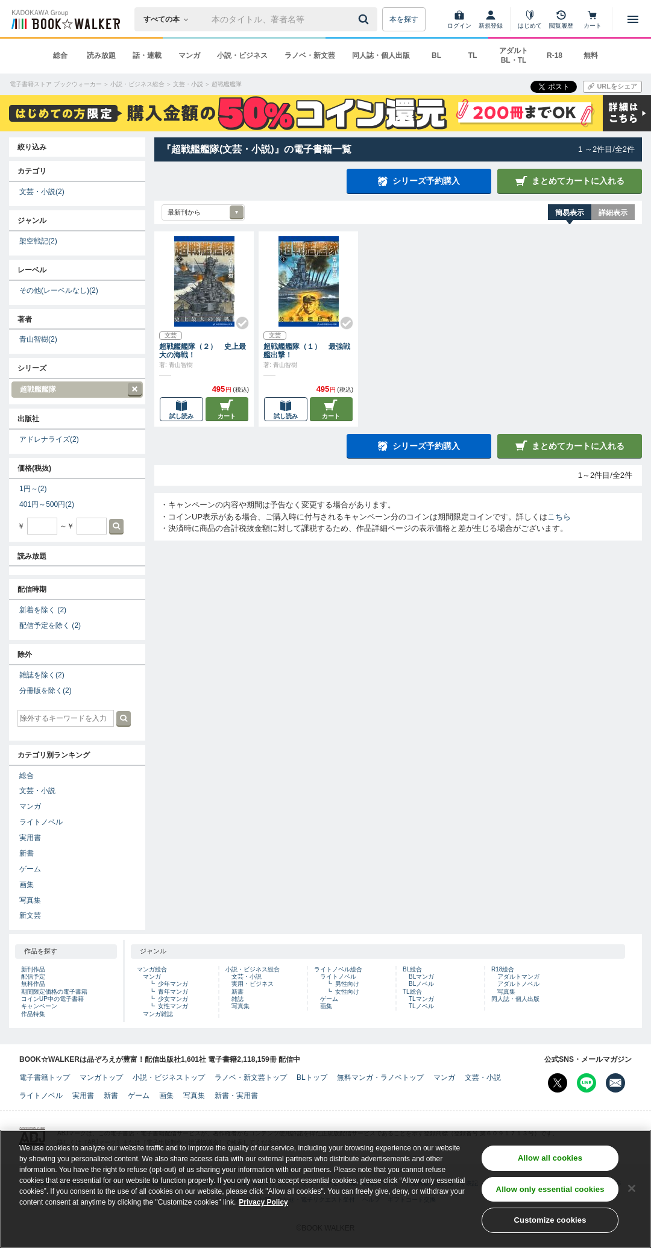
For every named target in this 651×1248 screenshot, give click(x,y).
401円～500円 (46, 504)
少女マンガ (173, 999)
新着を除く (42, 610)
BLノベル (421, 983)
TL (472, 55)
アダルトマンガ (518, 976)
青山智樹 (38, 339)
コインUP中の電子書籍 (52, 999)
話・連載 (147, 55)
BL (436, 55)
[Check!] (237, 318)
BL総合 (412, 969)
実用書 (30, 837)
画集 (26, 884)
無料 (590, 55)
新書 (26, 853)
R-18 (554, 55)
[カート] (592, 19)
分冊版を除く (45, 690)
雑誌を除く (41, 675)
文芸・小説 (41, 191)
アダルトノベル (518, 983)
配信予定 (33, 976)
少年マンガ (173, 983)
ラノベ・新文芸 (310, 55)
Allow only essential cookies (550, 1194)
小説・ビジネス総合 (252, 969)
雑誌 (237, 999)
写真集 (30, 900)
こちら (559, 516)
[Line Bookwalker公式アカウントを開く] (586, 1083)
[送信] (365, 19)
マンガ (189, 55)
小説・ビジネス (242, 55)
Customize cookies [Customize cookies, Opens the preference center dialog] (550, 1225)
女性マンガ (173, 1006)
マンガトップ (101, 1077)
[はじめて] (530, 19)
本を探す (403, 19)
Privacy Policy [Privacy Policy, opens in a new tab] (263, 1207)
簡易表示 (569, 213)
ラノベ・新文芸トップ (251, 1077)
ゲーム (30, 869)
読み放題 (101, 55)
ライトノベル (41, 822)
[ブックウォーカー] (65, 19)
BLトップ (312, 1077)
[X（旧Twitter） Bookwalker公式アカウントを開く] (557, 1083)
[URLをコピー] (612, 87)
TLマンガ (421, 999)
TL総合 (412, 991)
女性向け (347, 991)
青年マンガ (173, 991)
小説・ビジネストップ (169, 1077)
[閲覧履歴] (561, 19)
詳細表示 (613, 213)
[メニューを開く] (633, 19)
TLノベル (421, 1006)
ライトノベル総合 (338, 969)
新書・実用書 (236, 1095)
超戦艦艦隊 (76, 390)
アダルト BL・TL (513, 55)
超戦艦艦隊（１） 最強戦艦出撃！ (306, 350)
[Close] (631, 1193)
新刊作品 (33, 969)
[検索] (365, 19)
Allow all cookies (550, 1162)
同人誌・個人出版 (381, 55)
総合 (60, 55)
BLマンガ (421, 976)
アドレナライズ (49, 439)
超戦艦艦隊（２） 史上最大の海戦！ (202, 350)
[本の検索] (169, 19)
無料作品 (33, 983)
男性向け (347, 983)
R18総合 (502, 969)
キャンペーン (39, 1006)
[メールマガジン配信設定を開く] (615, 1083)
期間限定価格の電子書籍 (54, 991)
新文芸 (30, 915)
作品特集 (33, 1014)
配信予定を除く (50, 625)
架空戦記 (38, 241)
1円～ (32, 488)
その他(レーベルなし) (58, 290)
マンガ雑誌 (158, 1014)
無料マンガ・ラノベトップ (380, 1077)
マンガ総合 (152, 969)
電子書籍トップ (44, 1077)
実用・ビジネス (252, 983)
